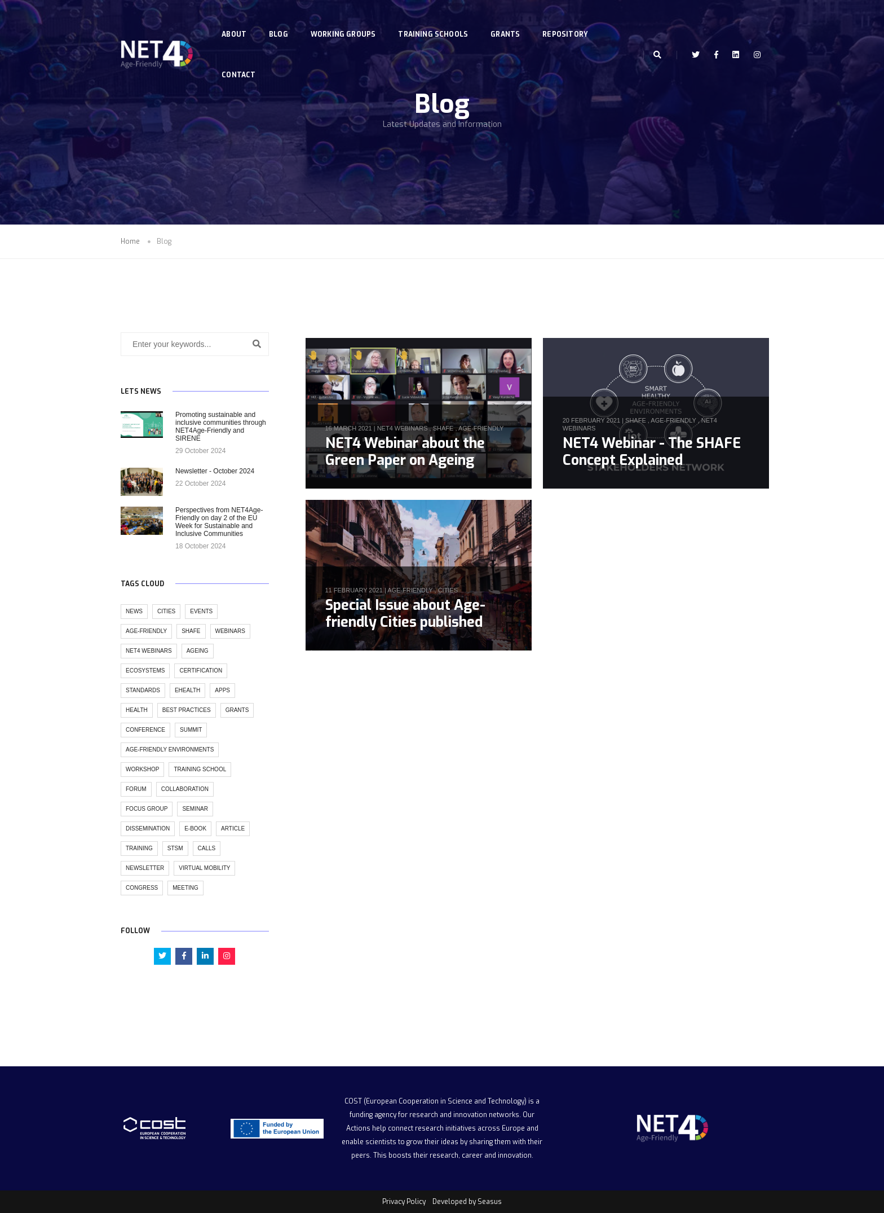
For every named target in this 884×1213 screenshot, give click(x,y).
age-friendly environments (170, 749)
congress (142, 888)
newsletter (145, 868)
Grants (508, 20)
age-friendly (480, 428)
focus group (146, 809)
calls (207, 848)
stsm (175, 848)
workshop (142, 769)
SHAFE (443, 428)
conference (145, 730)
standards (143, 690)
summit (191, 730)
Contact (241, 60)
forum (136, 789)
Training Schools (436, 20)
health (137, 710)
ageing (198, 651)
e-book (195, 828)
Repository (568, 20)
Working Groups (346, 20)
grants (237, 710)
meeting (185, 888)
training (139, 848)
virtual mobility (204, 868)
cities (448, 590)
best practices (186, 710)
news (134, 611)
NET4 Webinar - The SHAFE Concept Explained (652, 451)
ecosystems (145, 670)
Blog (281, 20)
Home (130, 241)
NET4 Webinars (402, 428)
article (233, 828)
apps (222, 690)
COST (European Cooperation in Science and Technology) (435, 1101)
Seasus (490, 1201)
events (201, 611)
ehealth (187, 690)
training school (200, 769)
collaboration (185, 789)
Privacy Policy (404, 1201)
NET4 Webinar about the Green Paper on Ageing (405, 451)
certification (200, 670)
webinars (230, 631)
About (236, 20)
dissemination (148, 828)
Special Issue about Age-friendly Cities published (405, 613)
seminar (195, 809)
